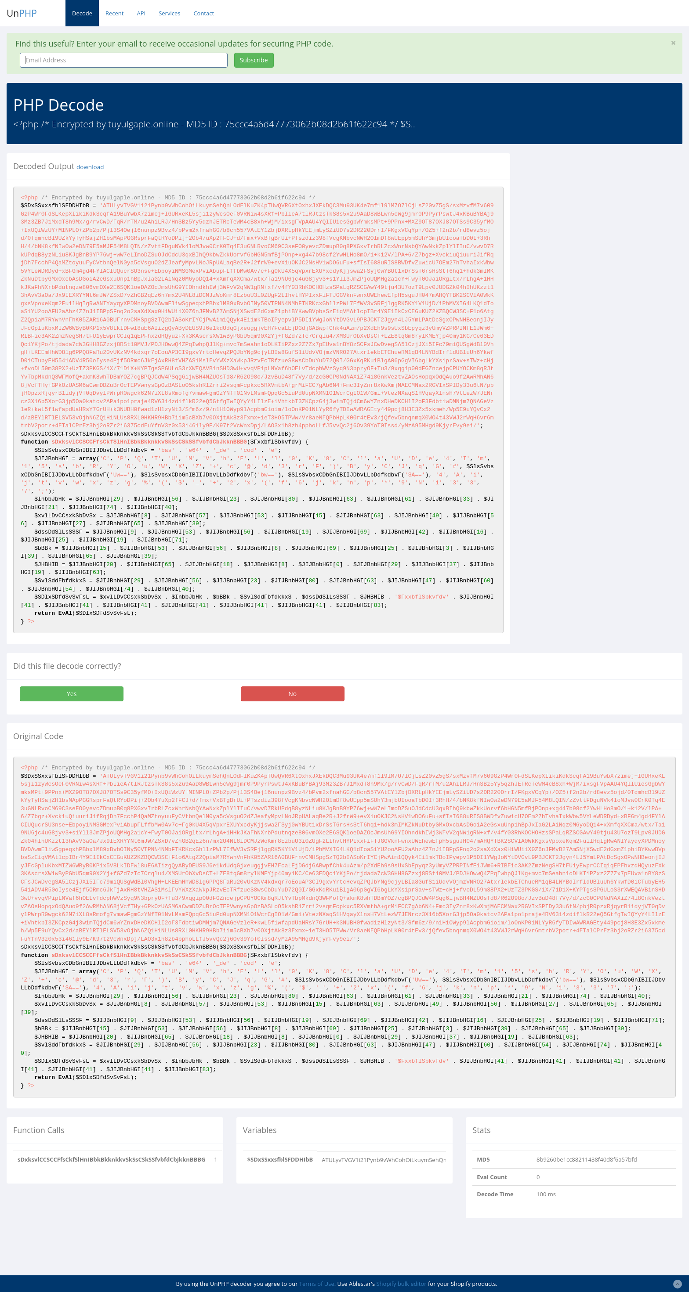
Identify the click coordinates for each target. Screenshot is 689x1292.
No (292, 693)
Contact (203, 13)
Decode (82, 13)
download (90, 167)
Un (22, 13)
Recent (114, 13)
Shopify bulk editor (401, 1284)
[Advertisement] (597, 214)
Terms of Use (316, 1284)
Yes (71, 693)
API (141, 13)
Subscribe (254, 60)
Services (169, 13)
